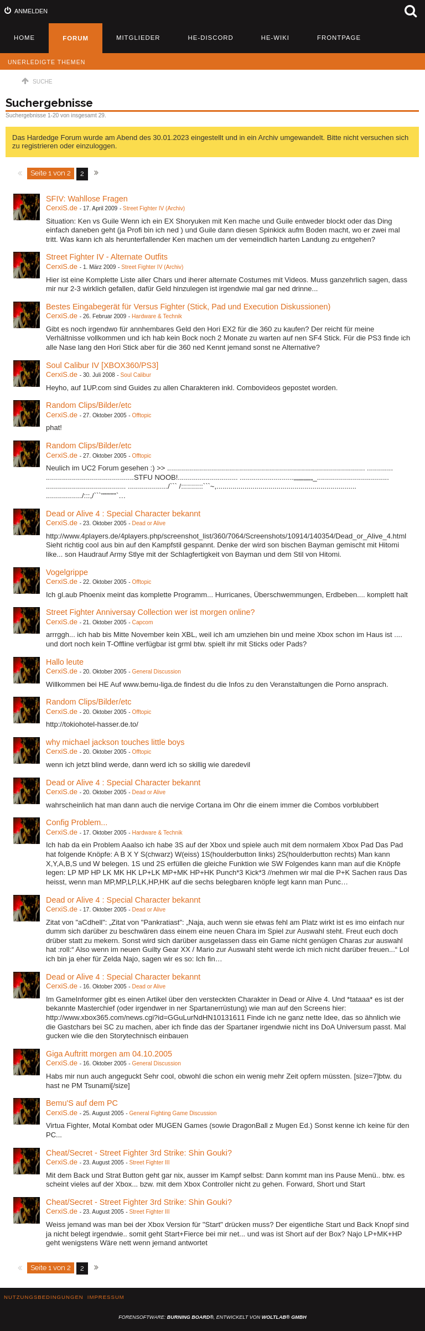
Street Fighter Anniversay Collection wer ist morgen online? (150, 612)
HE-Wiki (275, 37)
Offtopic (142, 415)
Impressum (106, 1297)
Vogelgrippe (67, 572)
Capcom (142, 622)
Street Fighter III (149, 1162)
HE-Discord (211, 37)
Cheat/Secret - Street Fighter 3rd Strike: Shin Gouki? (139, 1152)
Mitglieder (138, 37)
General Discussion (156, 672)
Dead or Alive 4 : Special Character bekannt (123, 513)
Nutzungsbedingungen (44, 1297)
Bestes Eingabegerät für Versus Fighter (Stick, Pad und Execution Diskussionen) (188, 306)
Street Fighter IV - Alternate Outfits (107, 256)
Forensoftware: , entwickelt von (212, 1317)
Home (24, 37)
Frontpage (339, 37)
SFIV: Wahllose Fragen (87, 198)
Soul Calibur (136, 375)
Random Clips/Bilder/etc (88, 405)
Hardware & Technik (157, 316)
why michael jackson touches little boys (115, 742)
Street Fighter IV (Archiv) (154, 208)
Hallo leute (65, 661)
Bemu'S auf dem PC (82, 1103)
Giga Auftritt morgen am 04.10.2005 (109, 1053)
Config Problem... (76, 822)
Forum (76, 38)
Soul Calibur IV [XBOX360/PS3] (102, 365)
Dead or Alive (149, 523)
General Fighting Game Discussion (172, 1113)
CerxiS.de (61, 208)
